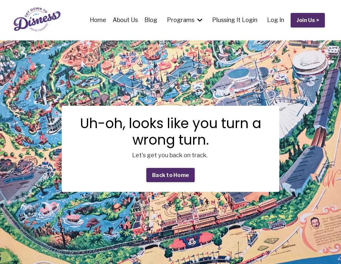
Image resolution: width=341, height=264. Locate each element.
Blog (150, 19)
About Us (125, 19)
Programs (184, 19)
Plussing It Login (234, 19)
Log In (275, 19)
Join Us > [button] (307, 20)
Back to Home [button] (170, 175)
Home (98, 19)
